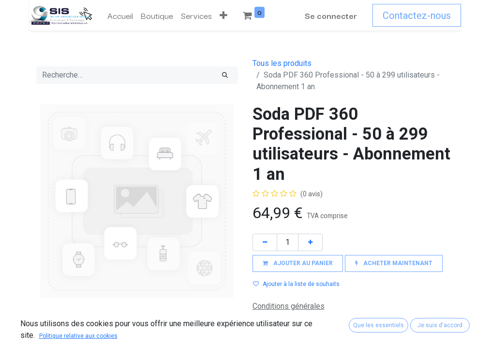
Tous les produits (282, 63)
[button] (223, 15)
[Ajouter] (310, 242)
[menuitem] (120, 15)
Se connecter (331, 15)
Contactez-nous (417, 15)
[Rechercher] (225, 75)
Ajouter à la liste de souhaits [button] (296, 284)
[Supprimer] (264, 242)
